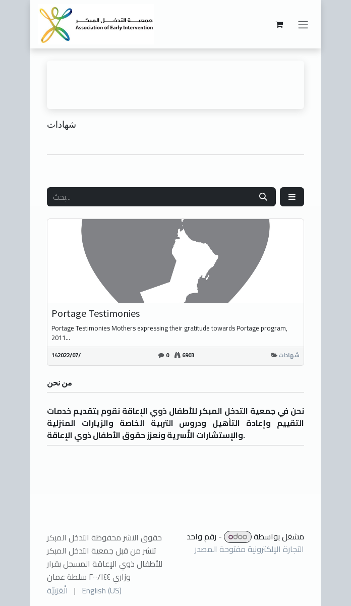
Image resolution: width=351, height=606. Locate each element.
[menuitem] (57, 590)
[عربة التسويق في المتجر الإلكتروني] (279, 24)
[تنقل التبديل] (303, 24)
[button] (292, 196)
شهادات (289, 355)
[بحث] (263, 196)
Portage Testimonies (95, 313)
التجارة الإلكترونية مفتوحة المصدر (249, 549)
